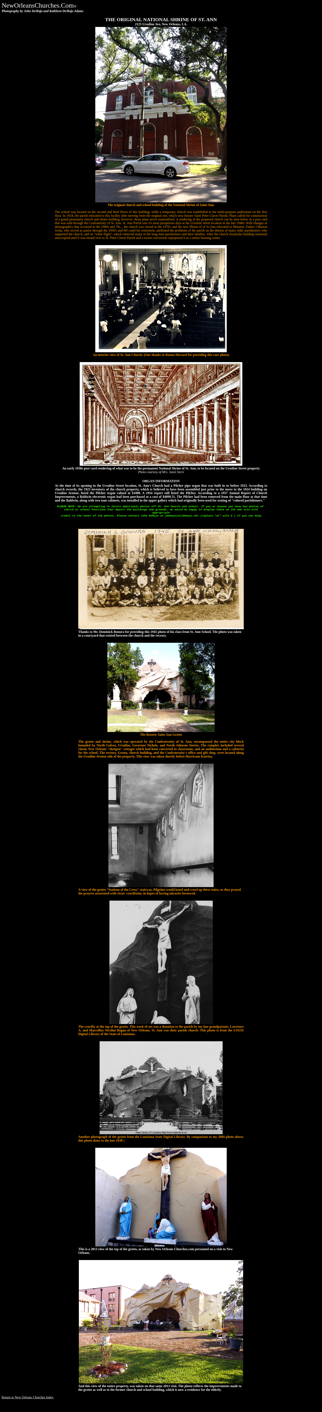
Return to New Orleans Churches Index (28, 1400)
